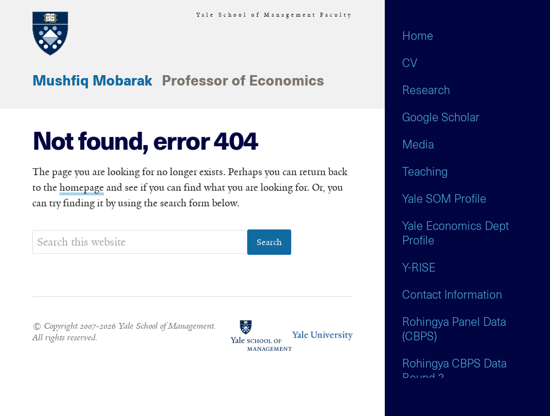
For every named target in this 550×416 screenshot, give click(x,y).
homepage (82, 187)
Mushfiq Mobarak (92, 81)
